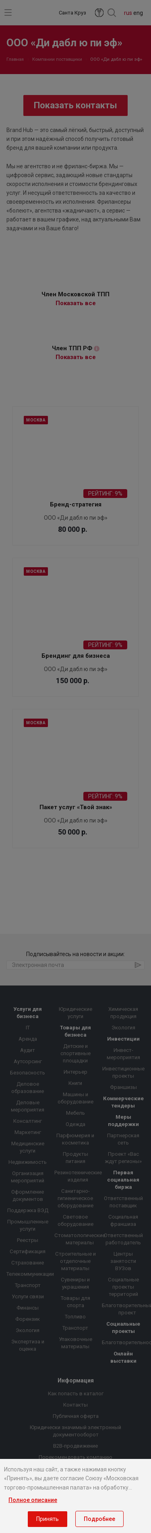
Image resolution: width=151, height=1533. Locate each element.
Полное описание (32, 1500)
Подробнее (99, 1519)
